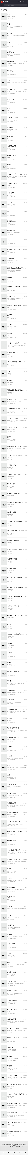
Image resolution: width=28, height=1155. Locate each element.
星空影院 (3, 1144)
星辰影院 (4, 2)
